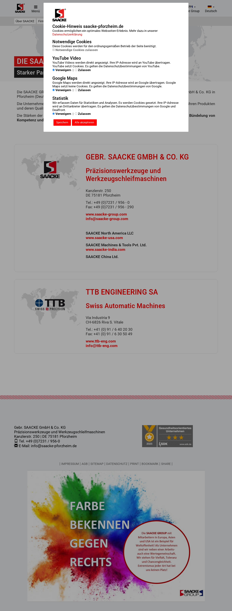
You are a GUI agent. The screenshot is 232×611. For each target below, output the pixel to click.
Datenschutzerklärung (67, 34)
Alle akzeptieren (84, 122)
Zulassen (83, 70)
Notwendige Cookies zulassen (75, 50)
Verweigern (61, 70)
